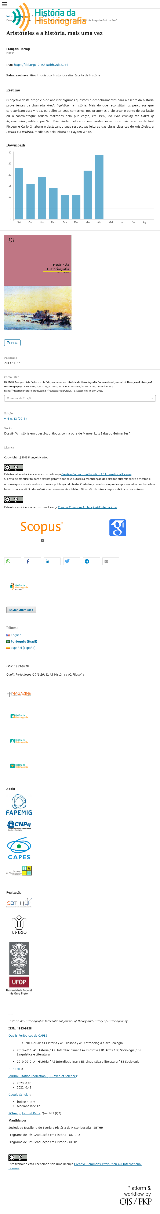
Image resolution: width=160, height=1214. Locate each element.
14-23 (14, 343)
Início (9, 16)
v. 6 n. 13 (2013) (44, 16)
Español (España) (23, 648)
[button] (12, 561)
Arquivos (24, 16)
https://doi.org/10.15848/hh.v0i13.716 (41, 65)
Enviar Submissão (21, 610)
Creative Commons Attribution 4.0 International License (96, 474)
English (16, 635)
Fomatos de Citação (19, 398)
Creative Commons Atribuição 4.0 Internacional (87, 507)
